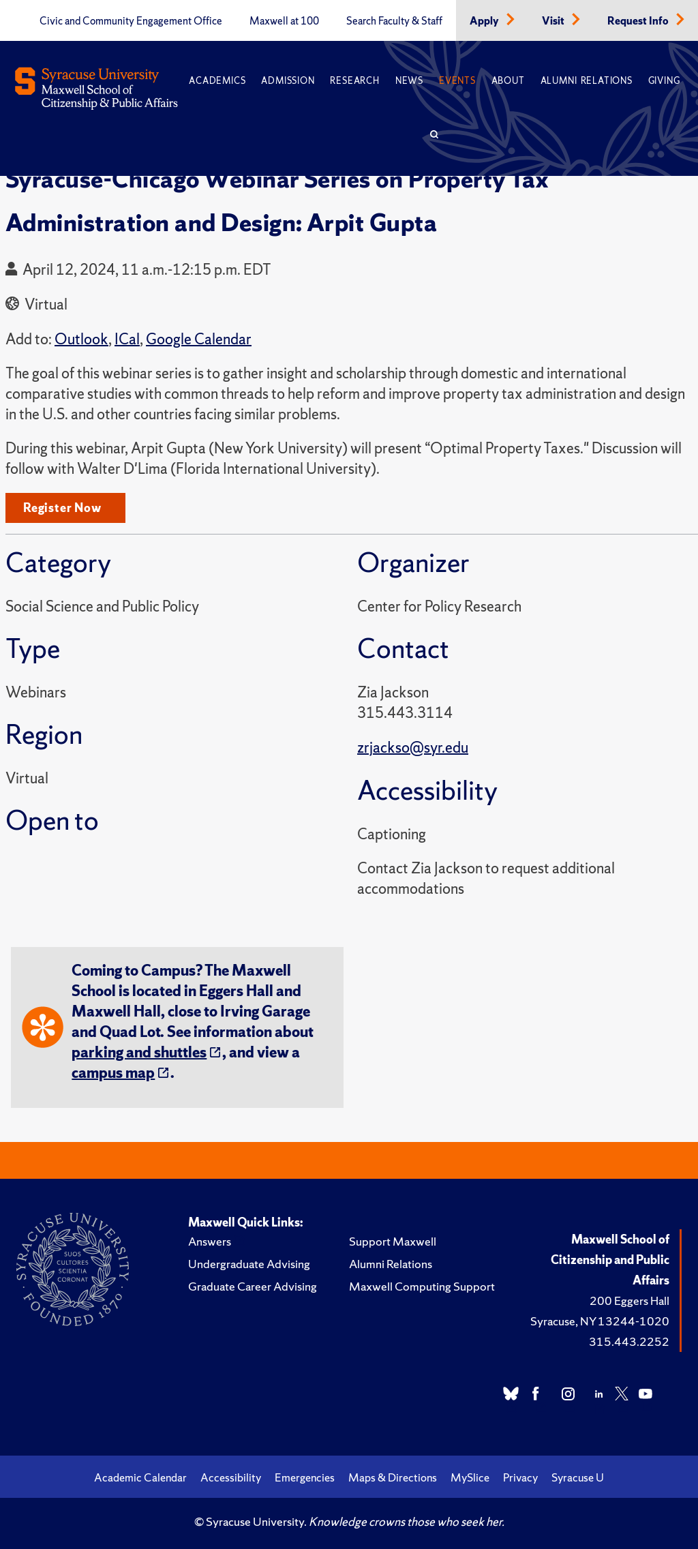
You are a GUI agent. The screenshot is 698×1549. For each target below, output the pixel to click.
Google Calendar (199, 339)
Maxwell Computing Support (422, 1286)
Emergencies (305, 1477)
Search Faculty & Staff (394, 21)
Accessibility (230, 1477)
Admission (287, 81)
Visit (554, 21)
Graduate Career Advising (252, 1286)
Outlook (81, 339)
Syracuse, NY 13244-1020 (599, 1321)
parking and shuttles (139, 1052)
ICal (127, 339)
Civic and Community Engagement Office (131, 21)
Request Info (639, 21)
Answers (209, 1241)
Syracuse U (577, 1477)
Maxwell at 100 (284, 21)
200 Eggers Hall (629, 1300)
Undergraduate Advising (249, 1264)
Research (354, 81)
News (409, 81)
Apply (485, 21)
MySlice (470, 1477)
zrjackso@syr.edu (412, 747)
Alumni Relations (587, 81)
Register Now (62, 507)
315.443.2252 (629, 1341)
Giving (664, 81)
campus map (113, 1073)
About (508, 81)
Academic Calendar (140, 1477)
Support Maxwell (392, 1241)
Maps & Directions (392, 1477)
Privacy (520, 1477)
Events (457, 81)
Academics (217, 81)
